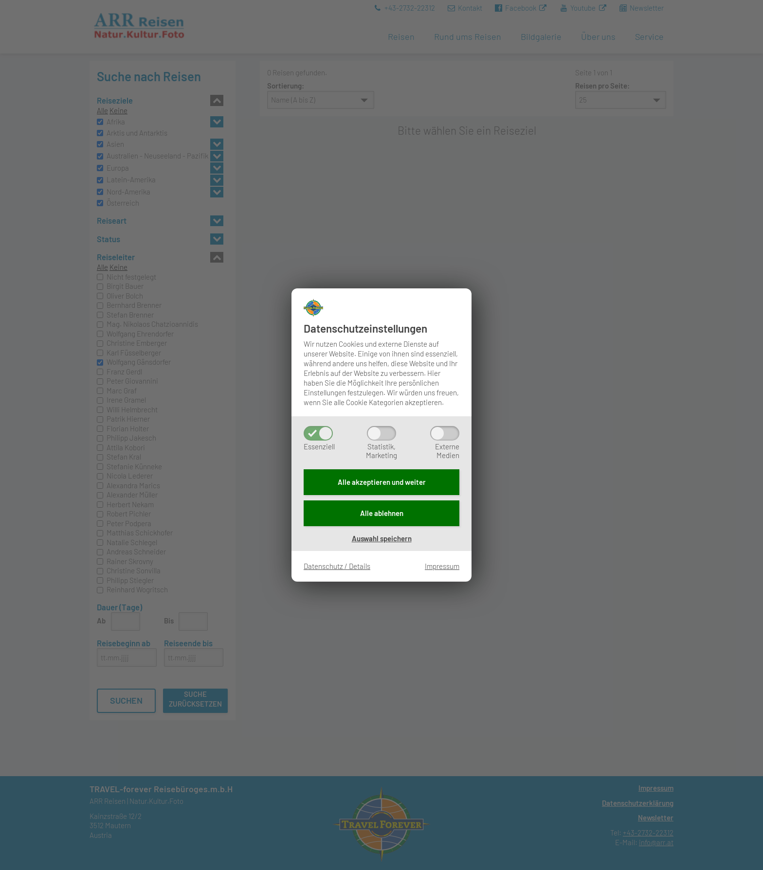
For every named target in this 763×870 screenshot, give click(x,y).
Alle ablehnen (381, 513)
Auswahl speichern (382, 538)
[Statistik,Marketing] (381, 433)
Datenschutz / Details (337, 566)
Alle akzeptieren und (382, 482)
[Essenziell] (318, 433)
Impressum (442, 566)
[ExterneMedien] (444, 433)
